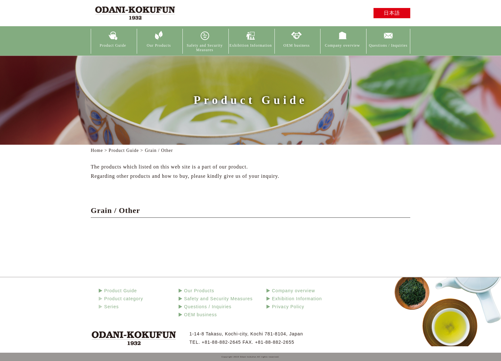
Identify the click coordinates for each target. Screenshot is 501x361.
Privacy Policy (288, 306)
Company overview (342, 45)
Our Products (159, 45)
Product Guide (113, 45)
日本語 (392, 13)
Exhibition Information (250, 45)
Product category (123, 298)
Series (111, 306)
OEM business (296, 45)
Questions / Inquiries (388, 45)
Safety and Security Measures (205, 47)
